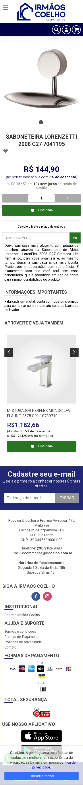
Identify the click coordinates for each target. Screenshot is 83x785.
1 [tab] (41, 122)
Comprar (45, 210)
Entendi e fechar (41, 776)
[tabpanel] (41, 79)
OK (75, 238)
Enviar (67, 498)
